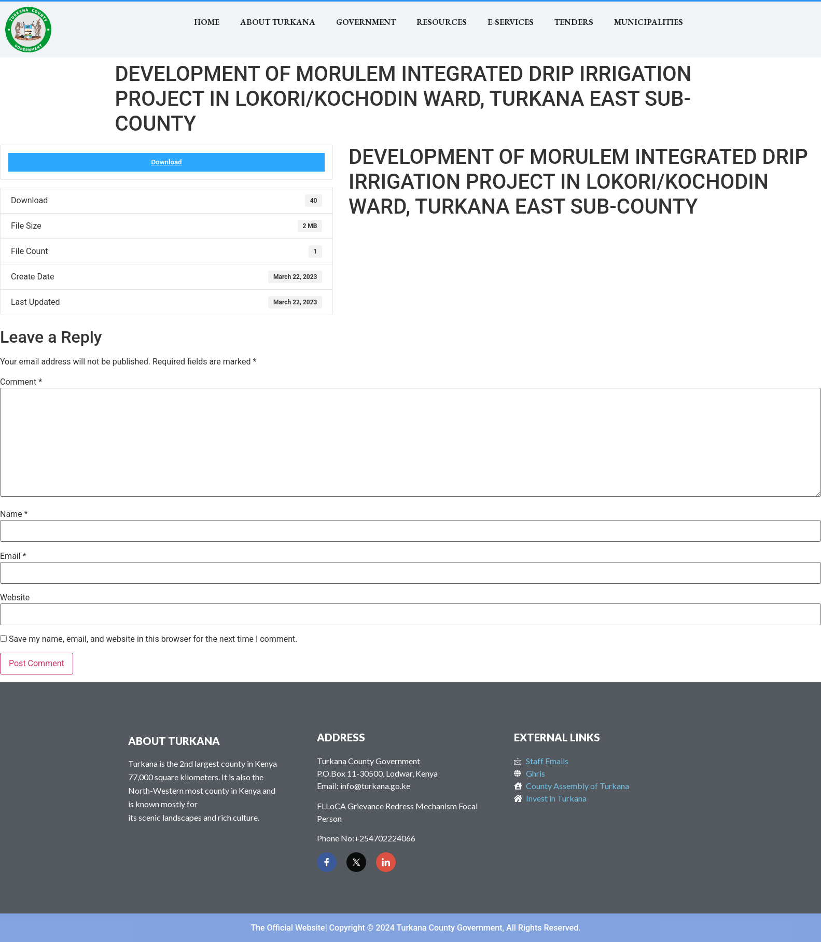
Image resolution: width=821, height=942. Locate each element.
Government (366, 22)
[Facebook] (327, 862)
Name (14, 514)
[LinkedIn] (386, 862)
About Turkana (277, 22)
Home (206, 22)
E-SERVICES (511, 22)
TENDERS (573, 22)
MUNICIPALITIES (648, 22)
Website (15, 598)
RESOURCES (441, 22)
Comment (21, 382)
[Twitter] (356, 862)
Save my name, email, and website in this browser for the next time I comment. (153, 639)
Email (13, 556)
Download (166, 162)
